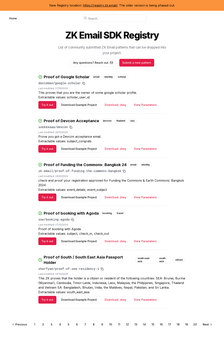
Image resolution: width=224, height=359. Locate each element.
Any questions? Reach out (93, 62)
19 (186, 324)
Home (13, 18)
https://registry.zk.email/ (100, 5)
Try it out (47, 104)
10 (110, 324)
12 (127, 324)
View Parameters (145, 104)
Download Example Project (79, 104)
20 (195, 324)
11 (119, 324)
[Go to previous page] (20, 324)
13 (135, 324)
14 (144, 324)
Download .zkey (115, 104)
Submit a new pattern (136, 62)
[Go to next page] (207, 324)
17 (169, 324)
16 (161, 324)
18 (178, 324)
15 (153, 324)
